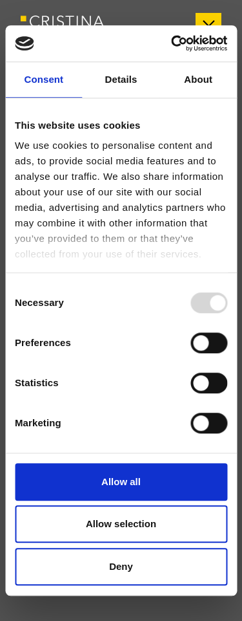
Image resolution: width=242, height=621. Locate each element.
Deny (121, 566)
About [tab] (198, 79)
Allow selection (121, 523)
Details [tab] (121, 79)
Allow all (121, 481)
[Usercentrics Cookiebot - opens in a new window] (172, 43)
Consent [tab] (43, 79)
